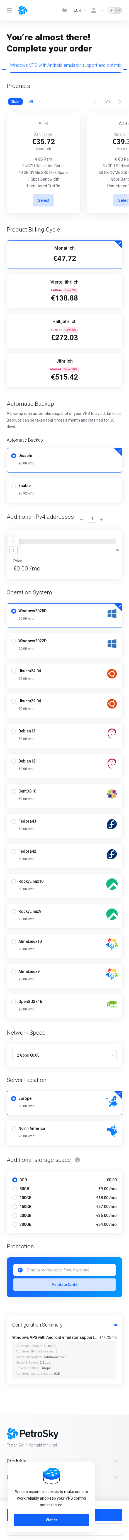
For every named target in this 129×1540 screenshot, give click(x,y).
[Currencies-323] (80, 10)
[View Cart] (66, 10)
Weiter (51, 1520)
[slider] (13, 541)
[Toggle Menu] (9, 10)
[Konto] (97, 10)
